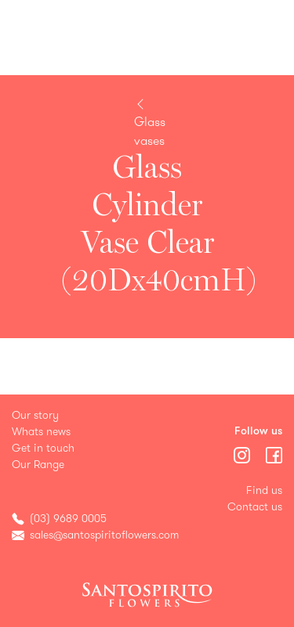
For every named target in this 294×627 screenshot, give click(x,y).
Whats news (41, 431)
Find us (264, 490)
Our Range (38, 464)
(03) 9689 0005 (68, 518)
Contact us (254, 506)
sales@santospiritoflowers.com (104, 535)
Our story (35, 415)
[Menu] (243, 453)
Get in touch (43, 448)
